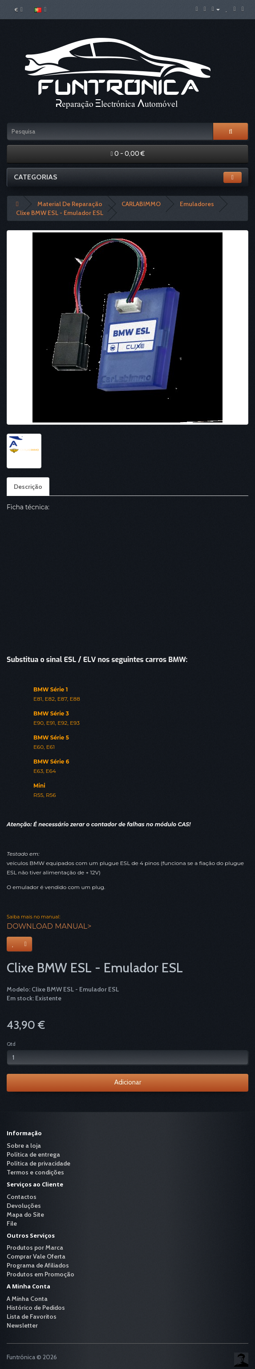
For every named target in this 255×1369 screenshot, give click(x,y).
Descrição (28, 487)
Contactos (21, 1197)
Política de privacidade (38, 1163)
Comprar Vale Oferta (36, 1256)
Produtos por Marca (35, 1247)
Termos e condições (35, 1172)
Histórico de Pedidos (36, 1308)
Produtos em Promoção (40, 1274)
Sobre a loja (24, 1146)
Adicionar (127, 1082)
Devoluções (24, 1206)
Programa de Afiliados (38, 1265)
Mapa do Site (25, 1215)
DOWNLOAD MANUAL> (49, 926)
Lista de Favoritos (32, 1316)
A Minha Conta (27, 1299)
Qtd (11, 1043)
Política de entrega (33, 1154)
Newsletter (22, 1325)
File (12, 1223)
